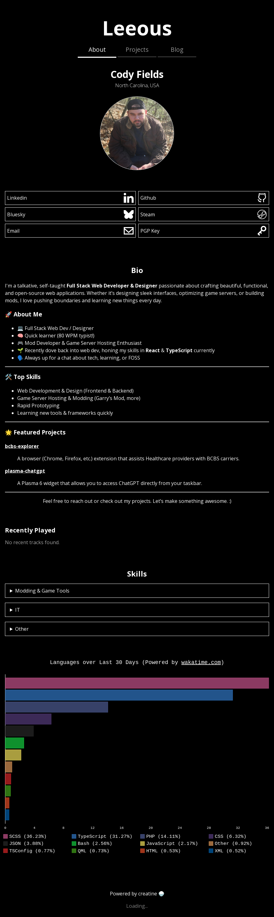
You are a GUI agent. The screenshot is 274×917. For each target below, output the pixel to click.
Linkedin (70, 198)
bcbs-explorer (22, 446)
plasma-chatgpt (25, 470)
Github (203, 198)
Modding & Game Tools (42, 590)
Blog (177, 49)
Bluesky (70, 214)
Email (70, 231)
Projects (137, 49)
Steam (203, 214)
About (97, 49)
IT (17, 609)
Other (22, 629)
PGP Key (203, 231)
